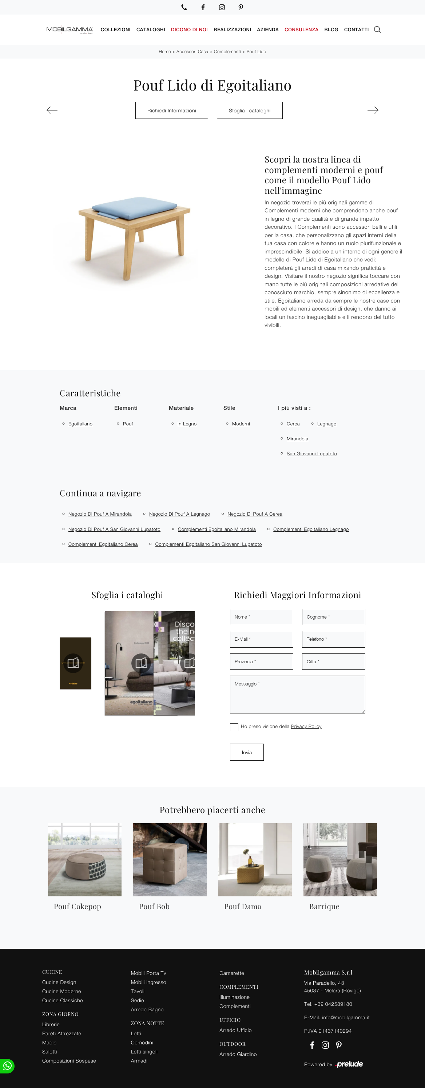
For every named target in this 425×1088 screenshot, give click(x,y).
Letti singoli (144, 1050)
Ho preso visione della (281, 725)
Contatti (356, 29)
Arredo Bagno (147, 1008)
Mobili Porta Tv (148, 972)
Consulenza (301, 29)
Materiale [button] (181, 407)
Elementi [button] (126, 407)
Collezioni (116, 29)
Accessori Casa (192, 50)
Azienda (268, 29)
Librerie (51, 1023)
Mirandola (297, 437)
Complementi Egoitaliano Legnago (311, 528)
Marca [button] (68, 407)
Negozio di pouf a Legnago (179, 513)
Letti (136, 1032)
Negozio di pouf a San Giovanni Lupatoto (114, 528)
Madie (49, 1041)
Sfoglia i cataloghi (250, 109)
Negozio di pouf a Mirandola (100, 513)
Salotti (49, 1050)
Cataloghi (150, 29)
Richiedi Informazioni (171, 109)
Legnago (327, 422)
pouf (128, 422)
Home (165, 50)
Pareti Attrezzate (61, 1032)
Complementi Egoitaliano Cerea (103, 543)
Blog (331, 29)
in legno (187, 422)
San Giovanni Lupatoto (312, 452)
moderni (241, 422)
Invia (247, 751)
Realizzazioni (232, 29)
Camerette (231, 972)
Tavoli (138, 990)
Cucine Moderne (61, 990)
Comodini (142, 1041)
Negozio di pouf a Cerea (255, 513)
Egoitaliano (80, 422)
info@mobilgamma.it (346, 1016)
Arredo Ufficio (235, 1029)
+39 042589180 (333, 1003)
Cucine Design (59, 981)
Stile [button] (229, 407)
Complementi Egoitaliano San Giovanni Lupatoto (208, 543)
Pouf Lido (256, 50)
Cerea (293, 422)
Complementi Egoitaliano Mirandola (217, 528)
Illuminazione (234, 996)
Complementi (227, 50)
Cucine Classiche (62, 999)
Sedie (137, 999)
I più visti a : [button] (294, 407)
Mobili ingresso (148, 981)
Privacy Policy (306, 725)
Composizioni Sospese (69, 1059)
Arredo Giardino (238, 1052)
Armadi (139, 1059)
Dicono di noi (189, 29)
